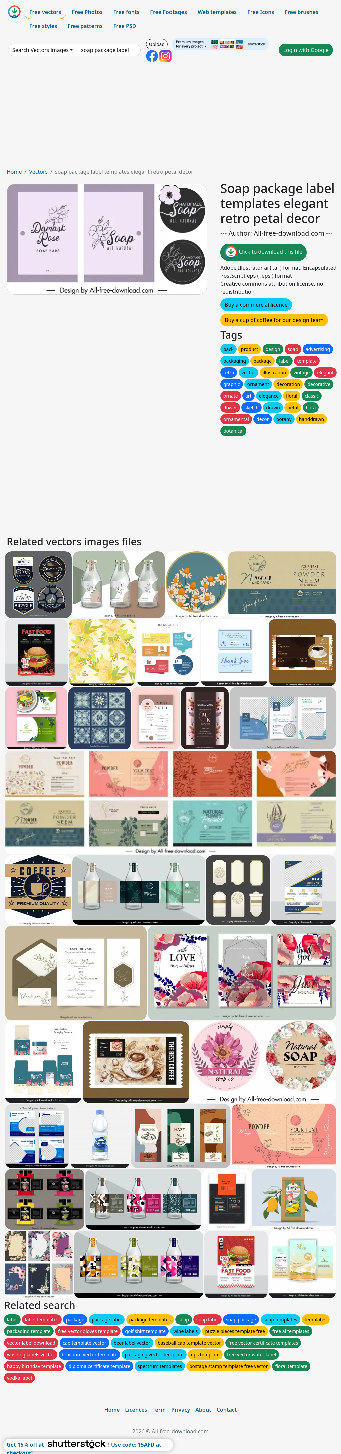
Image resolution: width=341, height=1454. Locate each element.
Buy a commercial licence (256, 304)
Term (159, 1409)
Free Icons (260, 12)
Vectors (38, 171)
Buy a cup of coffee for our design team (274, 320)
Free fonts (126, 12)
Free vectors (45, 12)
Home (14, 171)
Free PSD (124, 26)
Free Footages (168, 12)
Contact (227, 1409)
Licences (136, 1409)
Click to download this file (263, 252)
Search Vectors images (40, 50)
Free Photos (87, 12)
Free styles (43, 26)
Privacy (180, 1409)
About (203, 1409)
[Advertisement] (170, 117)
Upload (157, 44)
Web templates (217, 12)
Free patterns (85, 26)
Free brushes (301, 12)
